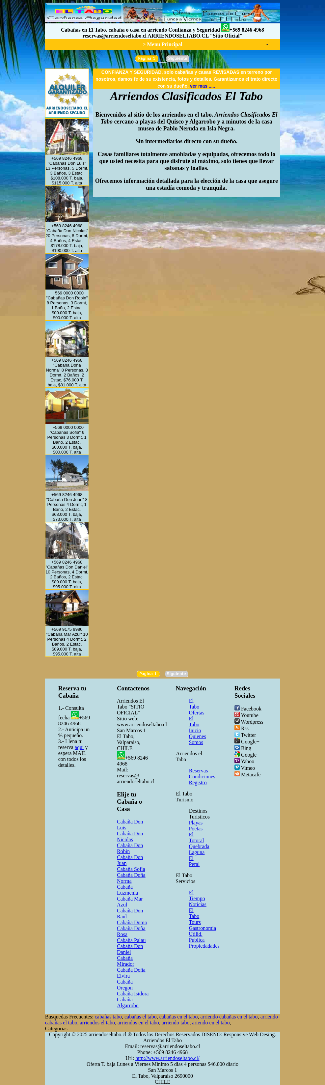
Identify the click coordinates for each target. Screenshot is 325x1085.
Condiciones (202, 776)
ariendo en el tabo (211, 1022)
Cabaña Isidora (133, 993)
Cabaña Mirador (125, 961)
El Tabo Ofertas (196, 706)
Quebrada (199, 846)
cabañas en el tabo (178, 1016)
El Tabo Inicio (195, 724)
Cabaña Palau (131, 940)
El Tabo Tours (195, 916)
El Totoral (196, 837)
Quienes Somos (197, 739)
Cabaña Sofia (131, 869)
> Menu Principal (162, 44)
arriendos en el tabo (138, 1022)
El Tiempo (197, 895)
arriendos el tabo (97, 1022)
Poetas (196, 828)
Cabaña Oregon (125, 984)
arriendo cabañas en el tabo (228, 1016)
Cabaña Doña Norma (131, 878)
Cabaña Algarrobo (128, 1002)
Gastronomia (202, 928)
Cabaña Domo (132, 922)
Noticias (197, 904)
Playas (196, 822)
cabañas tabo (108, 1016)
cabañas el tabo (140, 1016)
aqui (79, 747)
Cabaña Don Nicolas (130, 836)
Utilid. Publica (196, 937)
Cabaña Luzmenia (127, 890)
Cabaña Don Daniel (130, 949)
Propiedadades (204, 946)
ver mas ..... (202, 86)
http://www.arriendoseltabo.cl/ (167, 1058)
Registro (197, 782)
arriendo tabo (176, 1022)
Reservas (198, 770)
